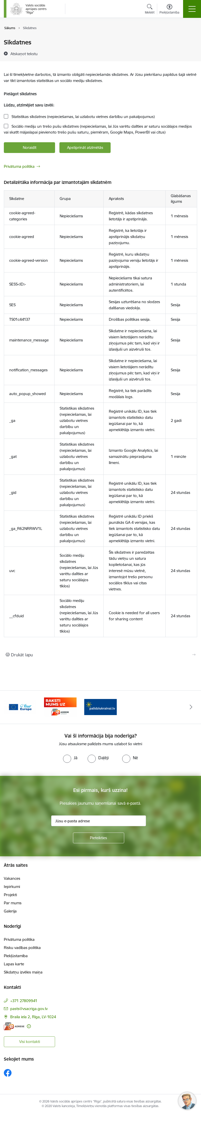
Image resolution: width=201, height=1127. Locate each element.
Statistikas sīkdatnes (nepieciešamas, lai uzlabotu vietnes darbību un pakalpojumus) (82, 116)
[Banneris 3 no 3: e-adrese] (100, 706)
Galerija (10, 911)
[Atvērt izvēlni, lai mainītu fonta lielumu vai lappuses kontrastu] (169, 10)
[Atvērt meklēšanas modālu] (149, 10)
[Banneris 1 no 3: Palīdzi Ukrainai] (20, 706)
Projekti (10, 894)
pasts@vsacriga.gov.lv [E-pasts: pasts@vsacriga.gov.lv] (29, 1008)
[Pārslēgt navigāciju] (192, 9)
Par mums (13, 902)
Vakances (12, 878)
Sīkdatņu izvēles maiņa (23, 972)
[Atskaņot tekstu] (24, 54)
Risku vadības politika (22, 947)
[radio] (70, 758)
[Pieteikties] (98, 838)
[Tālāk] (191, 707)
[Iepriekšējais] (10, 707)
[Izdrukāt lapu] (100, 655)
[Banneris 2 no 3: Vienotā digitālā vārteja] (60, 706)
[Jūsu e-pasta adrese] (98, 820)
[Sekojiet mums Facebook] (8, 1073)
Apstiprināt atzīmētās (85, 147)
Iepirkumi (12, 886)
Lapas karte (14, 964)
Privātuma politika (19, 166)
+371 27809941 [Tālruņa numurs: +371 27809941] (23, 1000)
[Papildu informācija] (29, 1026)
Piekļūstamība (16, 955)
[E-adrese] (14, 1026)
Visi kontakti (29, 1041)
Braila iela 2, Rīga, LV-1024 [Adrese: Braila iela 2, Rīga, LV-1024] (33, 1016)
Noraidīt (29, 147)
